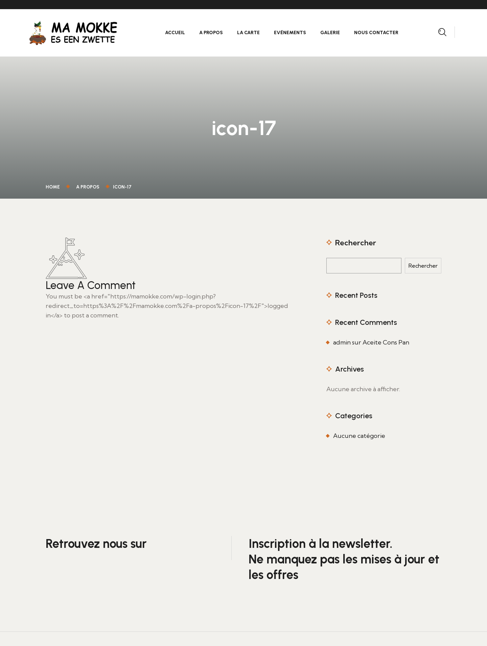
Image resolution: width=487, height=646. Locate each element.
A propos (211, 33)
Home (54, 187)
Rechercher (355, 242)
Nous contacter (376, 33)
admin (342, 342)
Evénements (290, 33)
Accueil (175, 33)
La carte (248, 33)
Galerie (330, 33)
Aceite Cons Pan (386, 342)
